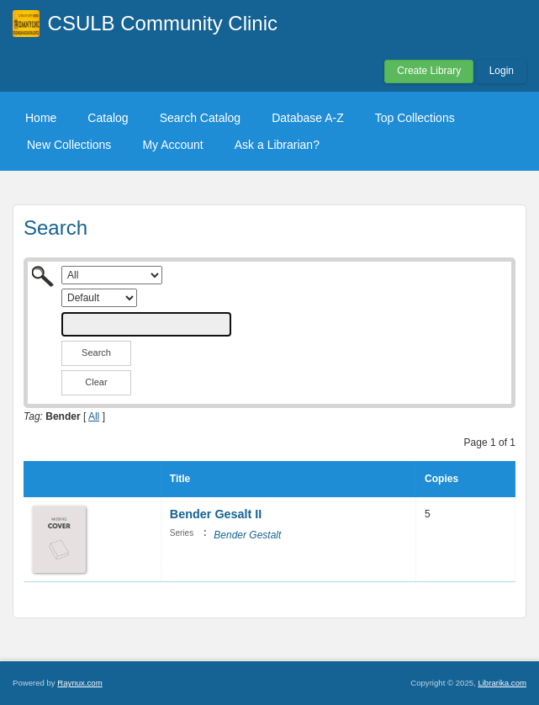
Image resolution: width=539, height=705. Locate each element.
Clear (96, 382)
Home (40, 118)
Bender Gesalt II (216, 514)
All (93, 416)
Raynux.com (79, 682)
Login (501, 71)
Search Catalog (200, 118)
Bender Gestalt (247, 535)
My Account (172, 144)
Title (180, 479)
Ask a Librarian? (277, 144)
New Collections (69, 144)
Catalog (107, 118)
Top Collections (415, 118)
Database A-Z (308, 118)
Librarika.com (502, 682)
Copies (441, 479)
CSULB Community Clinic (162, 23)
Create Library (429, 71)
